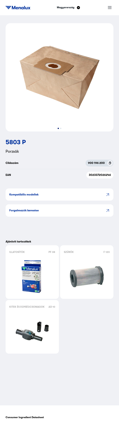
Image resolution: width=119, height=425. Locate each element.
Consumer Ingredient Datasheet (25, 417)
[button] (58, 128)
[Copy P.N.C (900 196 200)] (110, 163)
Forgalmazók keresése (59, 210)
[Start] (18, 7)
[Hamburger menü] (109, 7)
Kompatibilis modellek (59, 195)
